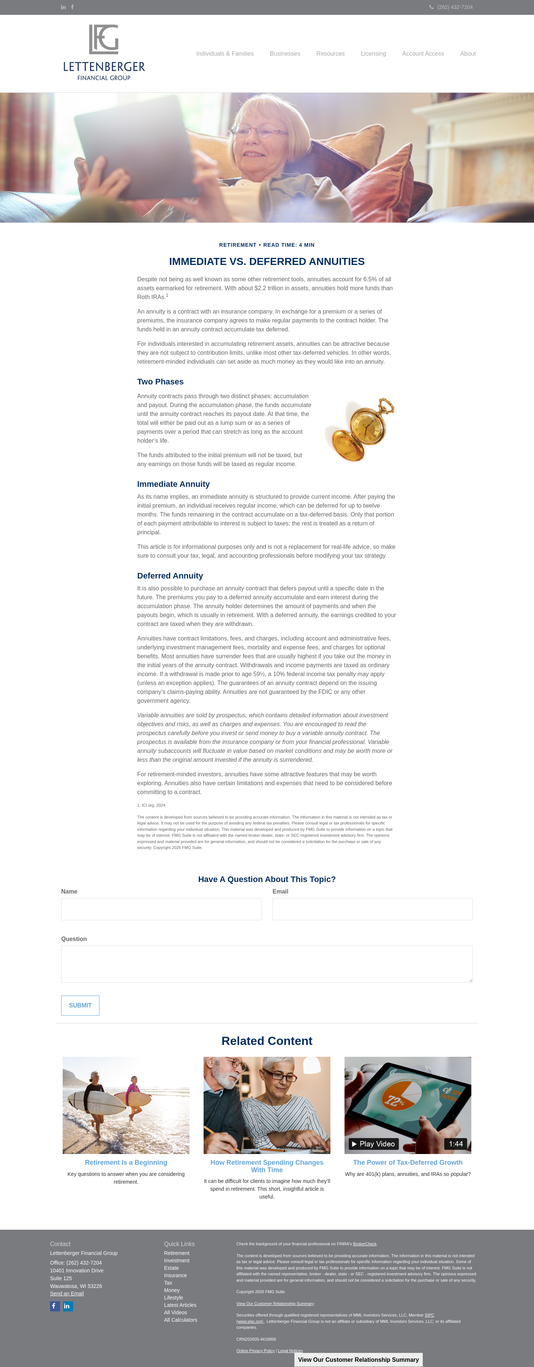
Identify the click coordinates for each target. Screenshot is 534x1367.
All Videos (175, 1312)
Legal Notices (290, 1350)
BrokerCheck (365, 1244)
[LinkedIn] (63, 7)
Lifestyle (173, 1298)
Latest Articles (180, 1305)
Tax (168, 1283)
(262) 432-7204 (451, 7)
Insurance (175, 1275)
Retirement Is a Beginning (126, 1162)
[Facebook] (72, 7)
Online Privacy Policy (256, 1350)
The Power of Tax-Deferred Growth (408, 1162)
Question (74, 939)
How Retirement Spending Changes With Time (266, 1166)
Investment (176, 1260)
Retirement (176, 1253)
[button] (212, 53)
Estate (171, 1268)
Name (69, 891)
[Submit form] (80, 1006)
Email (281, 891)
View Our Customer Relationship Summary (358, 1360)
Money (172, 1290)
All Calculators (180, 1320)
